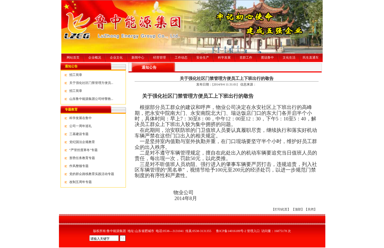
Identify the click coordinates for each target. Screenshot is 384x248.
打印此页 (281, 209)
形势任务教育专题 (82, 158)
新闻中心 (137, 57)
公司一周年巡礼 (80, 126)
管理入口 (253, 231)
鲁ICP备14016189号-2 (231, 231)
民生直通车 (311, 57)
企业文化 (116, 57)
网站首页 (73, 57)
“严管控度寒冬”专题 (83, 150)
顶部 (298, 209)
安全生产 (202, 57)
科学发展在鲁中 (80, 118)
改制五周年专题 (80, 182)
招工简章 (75, 75)
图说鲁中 (267, 57)
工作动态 (181, 57)
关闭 (310, 209)
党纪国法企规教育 (82, 142)
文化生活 (289, 57)
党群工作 (245, 57)
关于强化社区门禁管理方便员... (91, 83)
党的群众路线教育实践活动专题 (91, 174)
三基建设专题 (79, 134)
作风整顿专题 (79, 166)
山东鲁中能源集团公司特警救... (91, 99)
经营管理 (159, 57)
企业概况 (94, 57)
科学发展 (224, 57)
